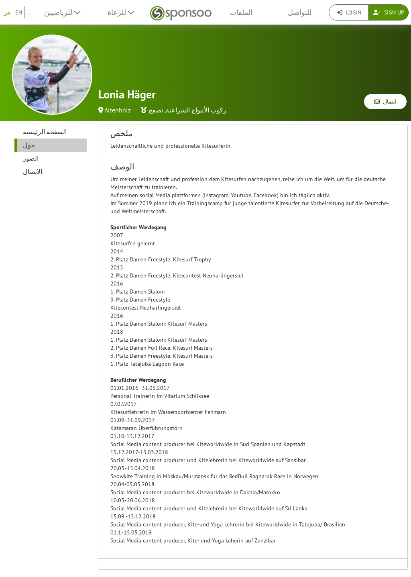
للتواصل (299, 12)
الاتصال (32, 171)
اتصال (385, 101)
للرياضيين (62, 12)
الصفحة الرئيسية (45, 132)
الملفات (241, 12)
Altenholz (117, 110)
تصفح (156, 110)
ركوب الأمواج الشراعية (196, 110)
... (28, 12)
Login (349, 12)
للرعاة (121, 12)
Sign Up (388, 12)
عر (7, 12)
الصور (31, 158)
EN (18, 12)
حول (29, 145)
